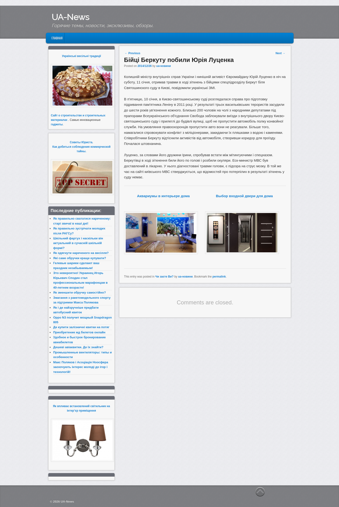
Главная (57, 38)
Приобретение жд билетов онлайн (79, 332)
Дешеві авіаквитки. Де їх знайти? (78, 347)
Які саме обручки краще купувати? (79, 258)
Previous (132, 53)
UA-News (70, 17)
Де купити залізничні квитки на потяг (81, 327)
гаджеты (57, 124)
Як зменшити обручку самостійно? (79, 292)
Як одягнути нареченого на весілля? (81, 253)
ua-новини (163, 66)
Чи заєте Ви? (164, 276)
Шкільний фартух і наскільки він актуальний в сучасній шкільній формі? (78, 243)
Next (280, 53)
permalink (219, 276)
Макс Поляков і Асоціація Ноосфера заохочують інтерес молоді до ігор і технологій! (80, 367)
